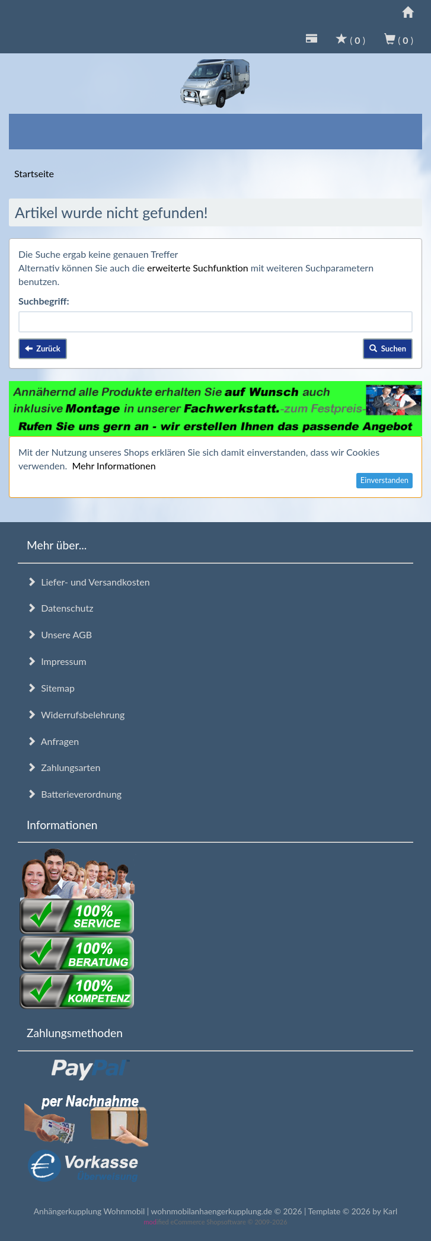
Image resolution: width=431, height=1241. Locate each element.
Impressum (57, 661)
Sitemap (51, 687)
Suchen (387, 348)
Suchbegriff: (43, 300)
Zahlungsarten (63, 767)
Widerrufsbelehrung (75, 714)
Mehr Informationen (113, 465)
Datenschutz (60, 607)
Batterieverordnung (74, 793)
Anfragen (53, 741)
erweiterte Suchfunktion (197, 267)
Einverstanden (384, 480)
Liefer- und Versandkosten (88, 581)
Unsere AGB (59, 634)
